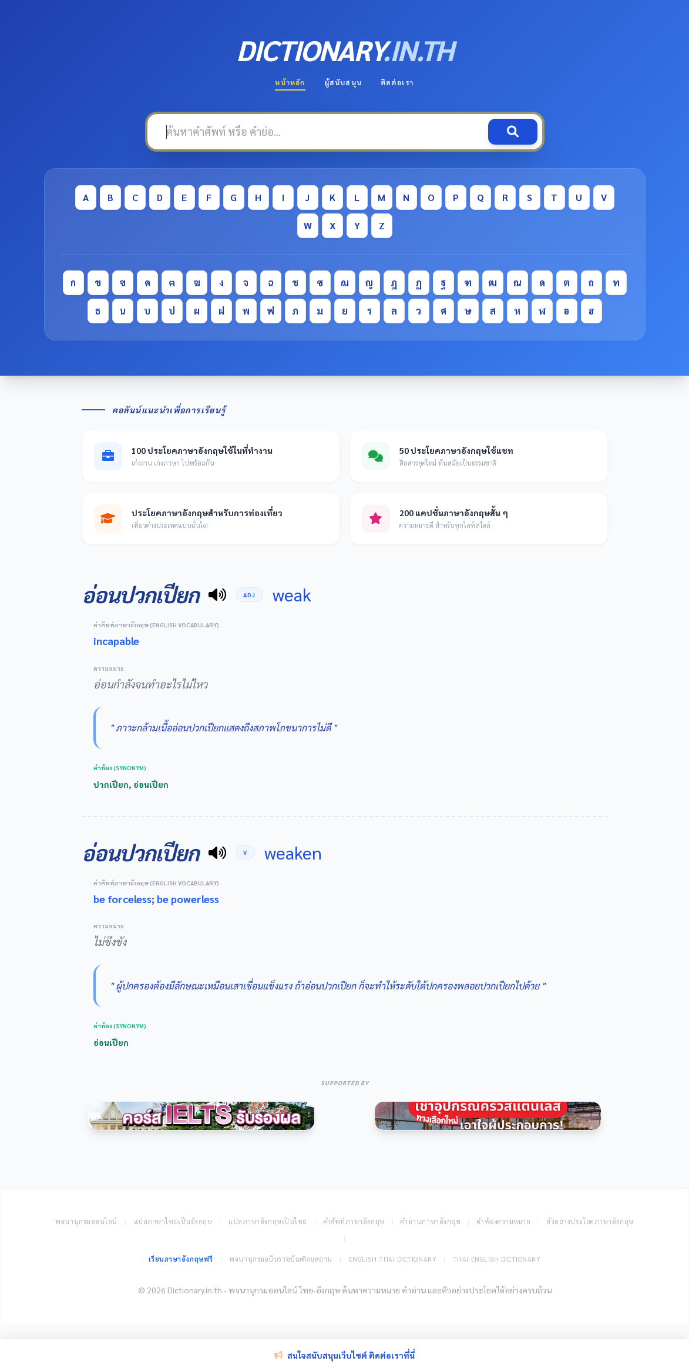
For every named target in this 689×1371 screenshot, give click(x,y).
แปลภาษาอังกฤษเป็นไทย (267, 1221)
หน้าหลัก (290, 82)
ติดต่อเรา (397, 82)
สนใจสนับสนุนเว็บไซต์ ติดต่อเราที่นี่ (344, 1355)
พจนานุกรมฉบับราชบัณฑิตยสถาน (280, 1259)
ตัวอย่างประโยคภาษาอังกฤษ (590, 1221)
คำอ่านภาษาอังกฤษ (431, 1221)
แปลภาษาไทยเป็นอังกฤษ (173, 1221)
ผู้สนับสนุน (343, 82)
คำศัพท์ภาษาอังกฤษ (354, 1221)
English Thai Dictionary (393, 1259)
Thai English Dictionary (497, 1259)
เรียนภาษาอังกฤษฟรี (181, 1259)
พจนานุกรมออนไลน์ (86, 1221)
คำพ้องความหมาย (504, 1221)
